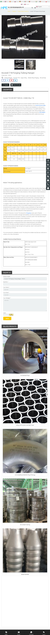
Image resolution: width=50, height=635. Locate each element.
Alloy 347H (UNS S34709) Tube (25, 425)
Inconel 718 (16, 78)
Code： (5, 313)
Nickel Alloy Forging (33, 78)
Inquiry (5, 85)
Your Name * (6, 287)
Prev (3, 37)
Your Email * (6, 292)
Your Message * (7, 298)
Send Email (15, 85)
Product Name (6, 276)
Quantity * (5, 281)
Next (46, 37)
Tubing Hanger (8, 78)
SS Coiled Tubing (25, 524)
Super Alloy (24, 78)
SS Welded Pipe (25, 375)
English (39, 6)
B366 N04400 (25, 574)
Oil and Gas (43, 78)
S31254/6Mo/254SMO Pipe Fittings (25, 475)
